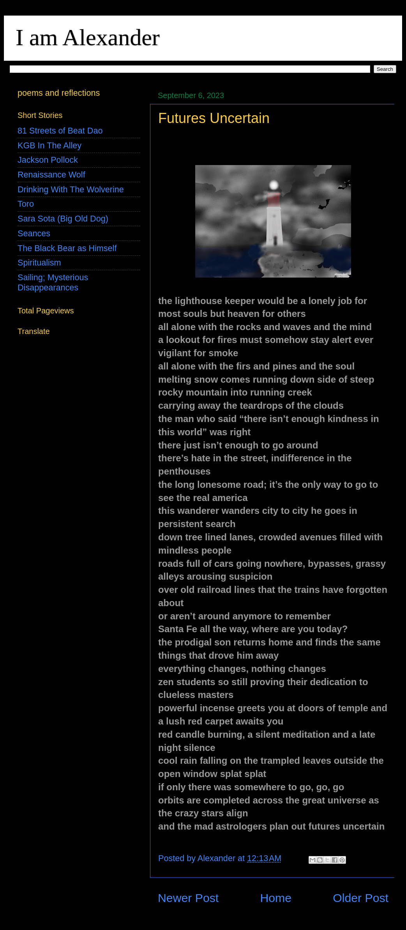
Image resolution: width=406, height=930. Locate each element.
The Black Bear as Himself (67, 248)
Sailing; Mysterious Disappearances (53, 282)
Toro (26, 204)
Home (275, 897)
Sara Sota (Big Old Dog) (63, 218)
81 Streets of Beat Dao (60, 130)
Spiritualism (39, 262)
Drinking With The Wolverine (71, 189)
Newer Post (188, 897)
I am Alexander (88, 37)
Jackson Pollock (48, 160)
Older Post (360, 897)
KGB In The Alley (49, 145)
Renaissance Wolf (51, 174)
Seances (34, 233)
